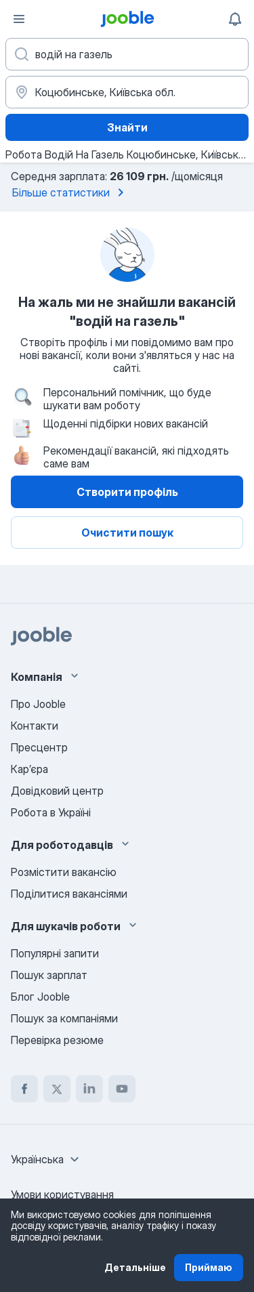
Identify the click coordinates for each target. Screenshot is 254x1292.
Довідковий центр (57, 790)
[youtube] (121, 1088)
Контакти (34, 725)
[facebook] (24, 1088)
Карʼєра (29, 769)
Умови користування (62, 1194)
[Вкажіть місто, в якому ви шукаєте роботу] (127, 92)
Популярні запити (55, 953)
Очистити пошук (127, 532)
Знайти (127, 127)
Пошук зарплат (49, 975)
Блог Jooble (40, 996)
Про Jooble (38, 704)
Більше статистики (70, 192)
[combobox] (47, 1159)
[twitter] (56, 1088)
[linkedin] (89, 1088)
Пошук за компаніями (64, 1018)
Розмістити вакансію (64, 872)
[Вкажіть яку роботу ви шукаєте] (127, 54)
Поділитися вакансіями (69, 893)
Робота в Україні (51, 812)
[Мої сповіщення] (235, 19)
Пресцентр (39, 747)
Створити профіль (127, 492)
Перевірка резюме (57, 1040)
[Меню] (19, 19)
